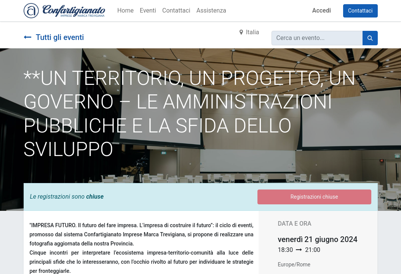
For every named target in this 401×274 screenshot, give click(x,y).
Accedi (321, 10)
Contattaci (360, 11)
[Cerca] (370, 38)
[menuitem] (125, 10)
